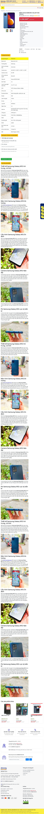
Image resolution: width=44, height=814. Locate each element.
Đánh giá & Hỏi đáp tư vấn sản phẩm (9, 135)
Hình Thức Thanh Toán (5, 793)
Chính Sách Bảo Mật (26, 771)
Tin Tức (24, 774)
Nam (27, 759)
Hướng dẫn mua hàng (5, 790)
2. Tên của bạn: (4, 144)
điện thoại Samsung (7, 205)
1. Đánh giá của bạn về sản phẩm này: (8, 141)
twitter (33, 49)
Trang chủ (3, 10)
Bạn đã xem (24, 2)
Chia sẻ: (20, 49)
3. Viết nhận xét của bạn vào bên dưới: (9, 149)
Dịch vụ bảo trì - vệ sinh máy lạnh (7, 788)
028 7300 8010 (32, 2)
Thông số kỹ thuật (6, 55)
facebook (27, 49)
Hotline (39, 1)
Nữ (30, 759)
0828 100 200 (40, 2)
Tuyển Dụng (25, 773)
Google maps (40, 7)
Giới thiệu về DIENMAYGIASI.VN (28, 770)
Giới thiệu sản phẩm (6, 163)
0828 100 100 (32, 1)
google (38, 49)
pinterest (21, 51)
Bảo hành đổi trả (4, 791)
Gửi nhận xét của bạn (6, 159)
